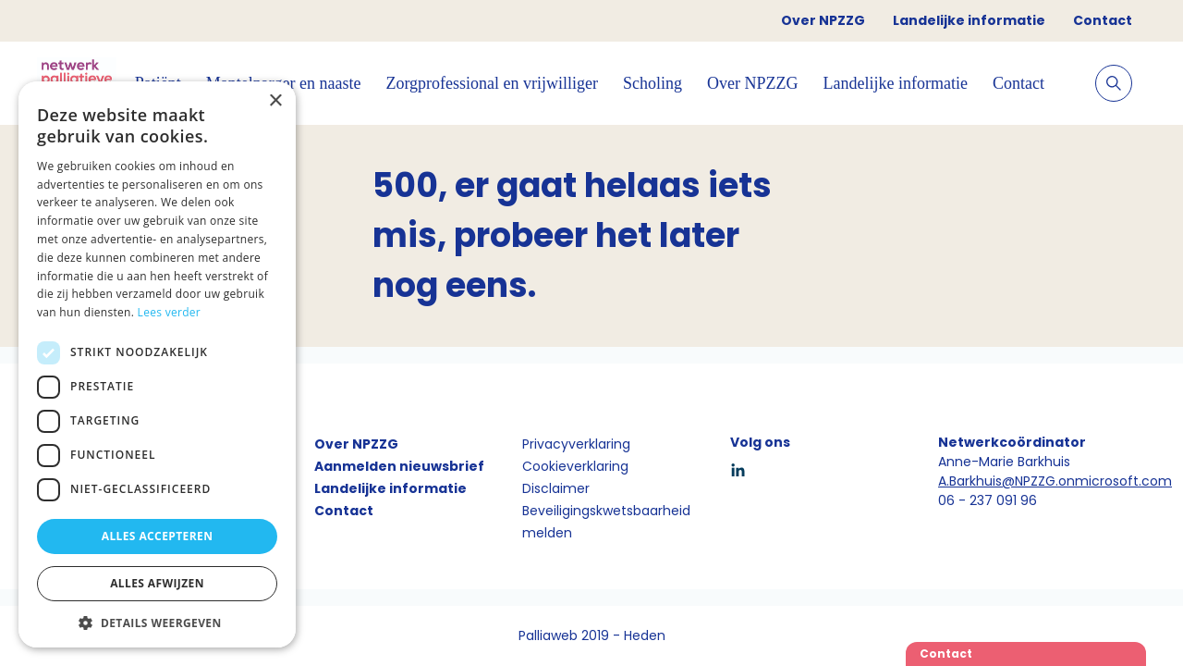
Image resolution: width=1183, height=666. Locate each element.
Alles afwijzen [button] (157, 583)
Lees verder (169, 312)
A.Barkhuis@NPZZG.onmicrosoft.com (1055, 481)
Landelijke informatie (969, 20)
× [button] (275, 101)
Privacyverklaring (576, 444)
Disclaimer (556, 488)
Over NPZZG (823, 20)
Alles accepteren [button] (157, 536)
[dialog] (157, 364)
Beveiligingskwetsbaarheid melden (606, 521)
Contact (1102, 20)
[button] (157, 622)
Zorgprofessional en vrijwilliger (491, 83)
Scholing (652, 83)
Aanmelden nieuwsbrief (399, 466)
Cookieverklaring (575, 466)
